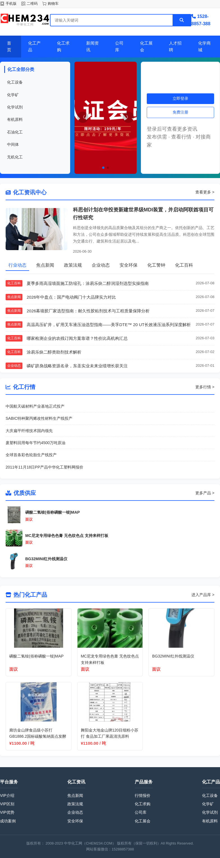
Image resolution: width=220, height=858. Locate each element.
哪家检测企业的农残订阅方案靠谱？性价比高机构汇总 (77, 338)
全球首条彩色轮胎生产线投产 (31, 455)
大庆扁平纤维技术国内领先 (29, 430)
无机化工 (15, 157)
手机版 (11, 3)
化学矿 (13, 95)
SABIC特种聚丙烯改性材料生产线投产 (39, 418)
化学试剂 (15, 107)
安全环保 (75, 821)
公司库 (140, 812)
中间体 (13, 144)
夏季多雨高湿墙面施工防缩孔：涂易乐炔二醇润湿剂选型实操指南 (88, 283)
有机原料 (15, 119)
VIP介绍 (7, 795)
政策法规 (75, 804)
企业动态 (75, 812)
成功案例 (8, 821)
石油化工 (15, 132)
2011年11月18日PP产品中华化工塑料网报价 (44, 467)
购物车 (53, 3)
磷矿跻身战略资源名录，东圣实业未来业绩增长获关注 (77, 365)
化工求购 (142, 804)
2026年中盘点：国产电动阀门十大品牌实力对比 (71, 297)
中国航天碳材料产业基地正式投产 (35, 406)
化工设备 (15, 82)
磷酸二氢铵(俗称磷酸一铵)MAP (52, 512)
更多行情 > (204, 387)
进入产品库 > (202, 594)
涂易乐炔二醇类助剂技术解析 (54, 352)
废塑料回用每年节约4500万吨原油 (35, 442)
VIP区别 (7, 804)
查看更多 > (204, 192)
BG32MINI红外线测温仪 (46, 559)
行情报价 (142, 795)
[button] (103, 168)
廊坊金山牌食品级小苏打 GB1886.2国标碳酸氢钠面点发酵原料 (37, 736)
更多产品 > (204, 493)
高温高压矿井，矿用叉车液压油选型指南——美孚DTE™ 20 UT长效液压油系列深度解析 (109, 324)
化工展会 (142, 821)
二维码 (32, 3)
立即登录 (180, 98)
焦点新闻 (75, 795)
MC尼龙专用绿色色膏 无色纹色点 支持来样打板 (66, 535)
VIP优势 (7, 812)
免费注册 (180, 112)
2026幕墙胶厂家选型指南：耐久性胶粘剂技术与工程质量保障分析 (88, 310)
